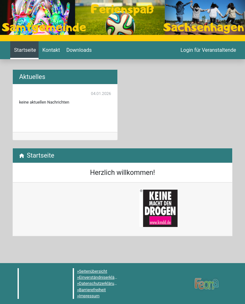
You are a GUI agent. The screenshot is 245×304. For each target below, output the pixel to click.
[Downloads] (78, 50)
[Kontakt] (51, 50)
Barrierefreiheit (92, 289)
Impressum (89, 295)
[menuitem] (24, 50)
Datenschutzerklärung (99, 283)
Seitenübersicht (93, 271)
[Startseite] (24, 50)
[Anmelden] (208, 50)
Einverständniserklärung (101, 277)
